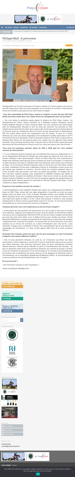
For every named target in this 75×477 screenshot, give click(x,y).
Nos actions (8, 27)
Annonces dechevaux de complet (8, 294)
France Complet (6, 40)
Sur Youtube (7, 430)
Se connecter (70, 27)
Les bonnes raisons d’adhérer (12, 283)
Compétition (24, 27)
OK (38, 474)
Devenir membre (8, 286)
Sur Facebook (7, 426)
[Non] (73, 472)
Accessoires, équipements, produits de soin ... (10, 307)
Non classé (14, 40)
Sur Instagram (8, 434)
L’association (43, 27)
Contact (14, 465)
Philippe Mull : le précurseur (25, 40)
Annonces (16, 27)
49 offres (6, 298)
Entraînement (33, 27)
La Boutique (7, 311)
